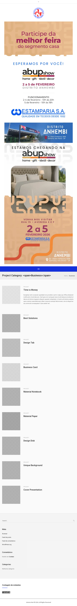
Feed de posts (6, 537)
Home (66, 276)
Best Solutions (30, 318)
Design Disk (29, 440)
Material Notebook (32, 391)
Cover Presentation (32, 489)
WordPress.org (6, 544)
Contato (11, 556)
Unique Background (32, 465)
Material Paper (30, 416)
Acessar (4, 533)
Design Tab (28, 342)
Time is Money (30, 290)
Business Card (30, 367)
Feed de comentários (8, 541)
